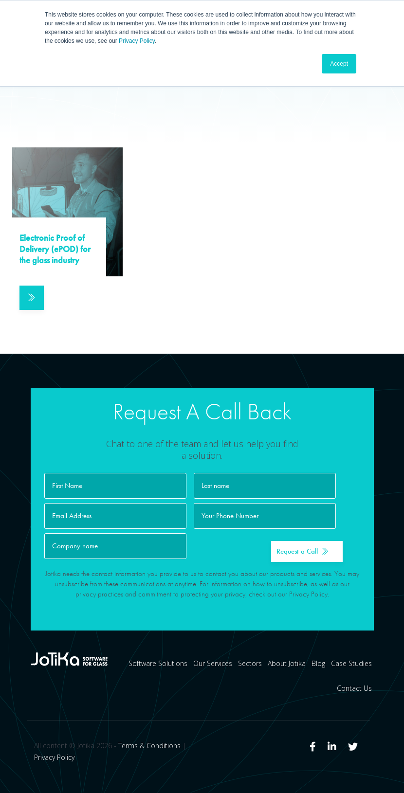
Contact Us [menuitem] (354, 688)
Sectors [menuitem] (250, 663)
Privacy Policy (137, 40)
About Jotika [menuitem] (287, 663)
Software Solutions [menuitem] (158, 663)
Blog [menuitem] (318, 663)
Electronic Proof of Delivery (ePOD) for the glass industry (55, 249)
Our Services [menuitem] (212, 663)
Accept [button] (339, 63)
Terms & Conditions (149, 746)
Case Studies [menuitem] (351, 663)
